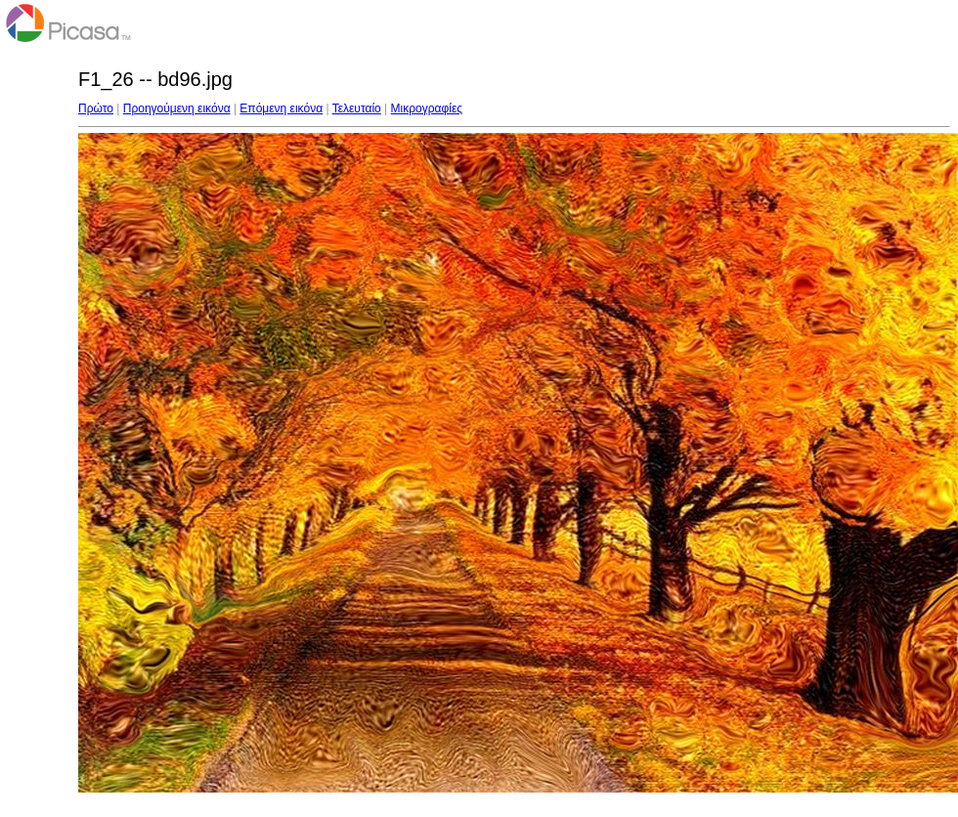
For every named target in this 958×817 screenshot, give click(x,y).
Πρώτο (95, 108)
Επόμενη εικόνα (281, 108)
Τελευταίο (356, 108)
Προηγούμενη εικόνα (177, 108)
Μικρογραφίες (427, 108)
